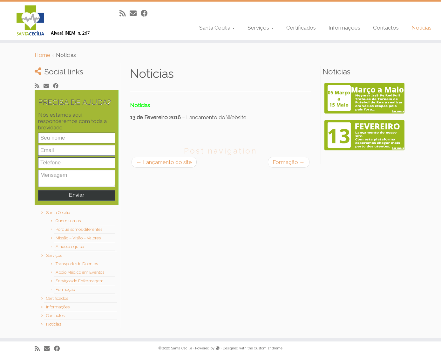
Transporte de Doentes (77, 263)
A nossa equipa (70, 246)
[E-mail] (135, 13)
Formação (65, 289)
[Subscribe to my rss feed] (124, 13)
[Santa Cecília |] (51, 21)
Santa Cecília (181, 348)
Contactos (386, 27)
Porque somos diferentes (79, 229)
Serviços (261, 27)
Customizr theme (268, 348)
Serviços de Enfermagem (80, 281)
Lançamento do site (164, 162)
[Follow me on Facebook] (146, 13)
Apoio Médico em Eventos (80, 272)
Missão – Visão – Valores (78, 238)
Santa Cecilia (217, 27)
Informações (344, 27)
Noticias (421, 27)
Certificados (301, 27)
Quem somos (68, 220)
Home (42, 55)
